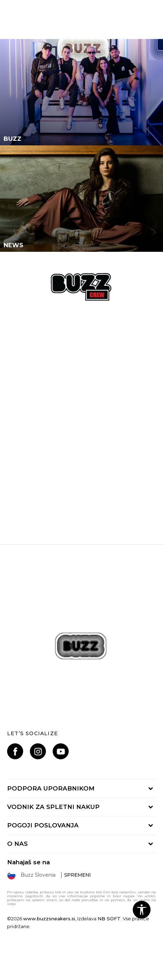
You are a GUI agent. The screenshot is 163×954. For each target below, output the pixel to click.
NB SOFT (109, 918)
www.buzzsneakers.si (49, 918)
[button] (142, 910)
